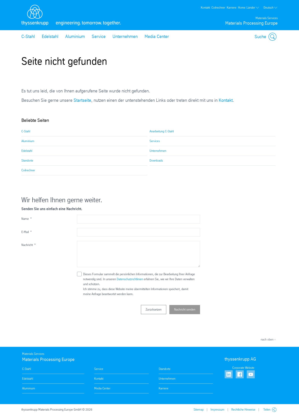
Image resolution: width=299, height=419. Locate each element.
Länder (253, 7)
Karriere (231, 7)
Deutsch (271, 7)
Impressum (217, 409)
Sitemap (199, 409)
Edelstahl (50, 36)
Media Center (157, 36)
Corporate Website (243, 368)
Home (241, 7)
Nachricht (28, 245)
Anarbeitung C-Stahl (162, 131)
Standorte (27, 160)
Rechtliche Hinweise (243, 409)
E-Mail (26, 232)
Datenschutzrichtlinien (130, 279)
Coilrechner (218, 7)
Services (155, 141)
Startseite (82, 100)
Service (99, 36)
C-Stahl (28, 36)
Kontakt (205, 7)
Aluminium (75, 36)
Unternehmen (125, 36)
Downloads (156, 160)
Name (26, 219)
